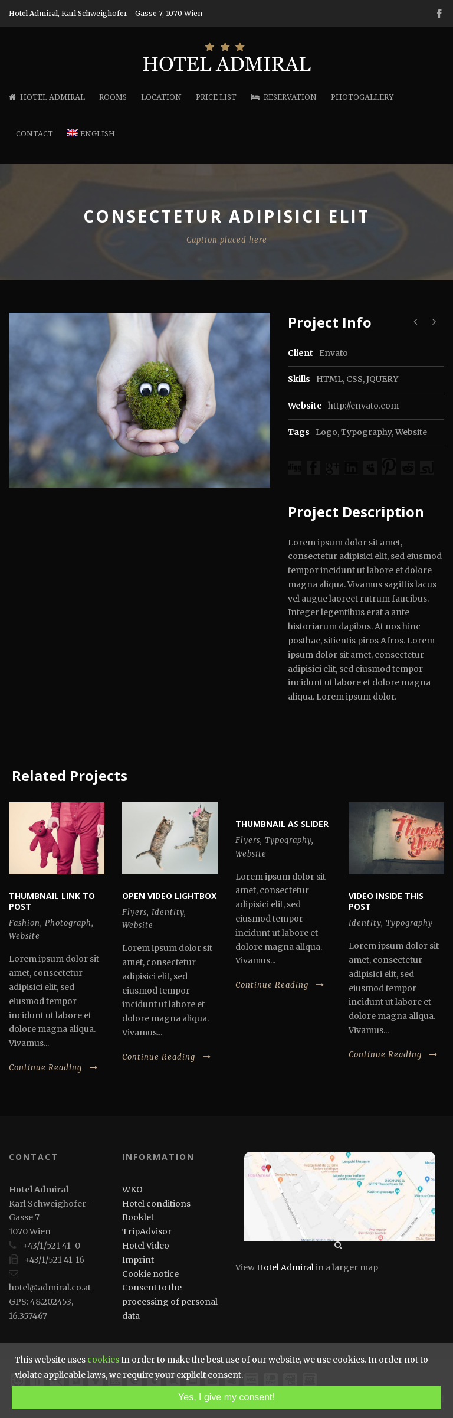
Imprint (138, 1259)
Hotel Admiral (47, 97)
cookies (103, 1359)
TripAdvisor (147, 1231)
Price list (216, 97)
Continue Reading (53, 1068)
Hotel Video (145, 1245)
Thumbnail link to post (52, 901)
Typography (366, 432)
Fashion (24, 923)
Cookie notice (150, 1274)
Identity (168, 912)
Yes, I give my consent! (226, 1397)
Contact (34, 133)
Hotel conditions (156, 1203)
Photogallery (362, 97)
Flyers (134, 912)
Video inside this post (386, 901)
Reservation (284, 97)
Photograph (68, 923)
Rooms (113, 97)
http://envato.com (363, 405)
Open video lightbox (169, 895)
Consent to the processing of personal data (170, 1301)
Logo (326, 432)
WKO (132, 1189)
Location (161, 97)
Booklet (138, 1217)
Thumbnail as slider (282, 823)
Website (411, 432)
